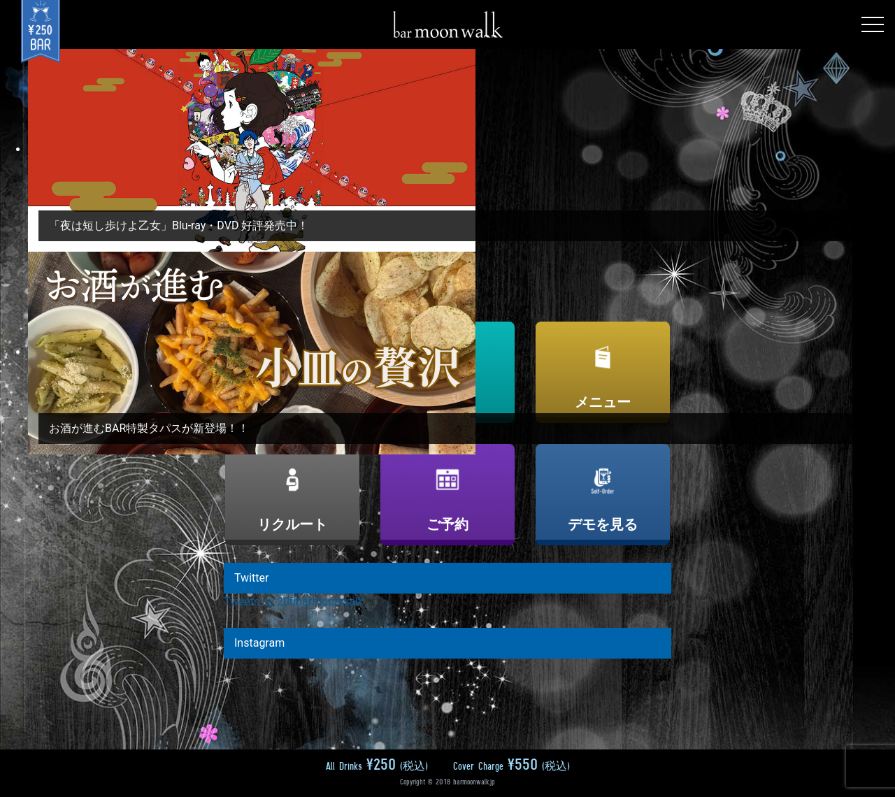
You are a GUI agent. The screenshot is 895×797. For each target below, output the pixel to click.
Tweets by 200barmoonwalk (294, 601)
